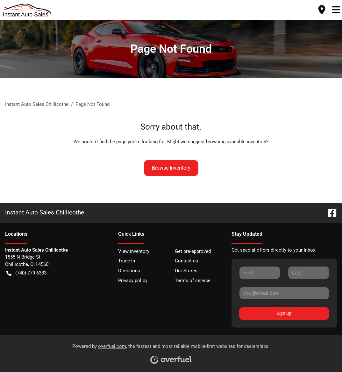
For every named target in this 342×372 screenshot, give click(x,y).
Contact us (186, 261)
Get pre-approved (193, 251)
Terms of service (192, 280)
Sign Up (284, 313)
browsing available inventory (236, 142)
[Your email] (284, 293)
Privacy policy (132, 280)
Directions (129, 271)
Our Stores (186, 271)
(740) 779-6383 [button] (26, 273)
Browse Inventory (171, 168)
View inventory (133, 251)
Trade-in (126, 261)
